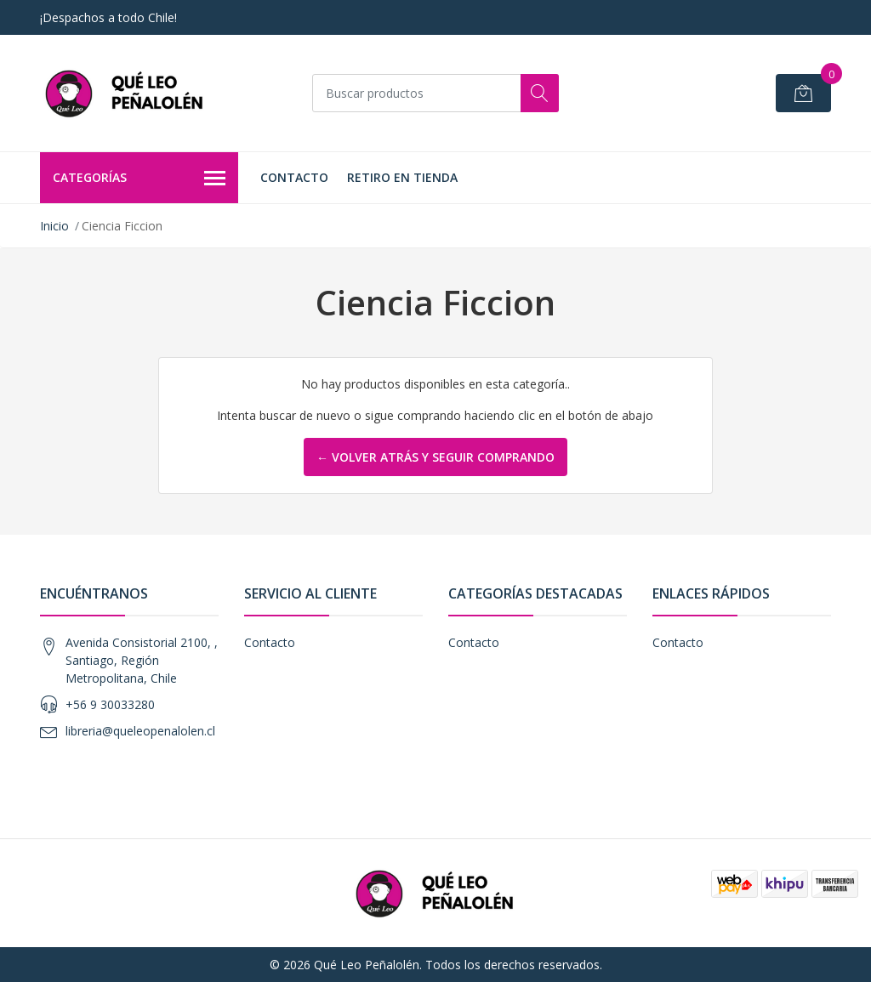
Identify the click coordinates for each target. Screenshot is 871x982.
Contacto (294, 177)
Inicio (54, 226)
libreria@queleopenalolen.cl (140, 731)
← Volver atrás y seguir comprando (435, 457)
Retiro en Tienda (402, 177)
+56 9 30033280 (110, 704)
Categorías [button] (139, 178)
